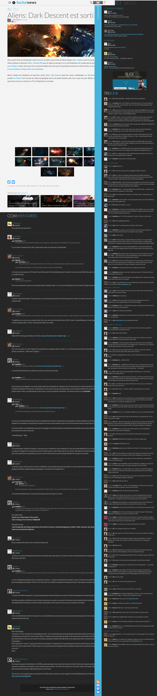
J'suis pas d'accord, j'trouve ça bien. (126, 26)
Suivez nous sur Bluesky (112, 692)
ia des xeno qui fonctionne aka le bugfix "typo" (49, 336)
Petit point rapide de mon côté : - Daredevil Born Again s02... (133, 59)
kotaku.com (132, 654)
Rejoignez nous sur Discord (112, 685)
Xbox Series (53, 185)
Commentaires (127, 7)
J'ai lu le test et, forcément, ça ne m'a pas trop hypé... (131, 16)
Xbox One (9, 185)
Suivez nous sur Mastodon (112, 688)
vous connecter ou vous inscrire (57, 689)
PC (5, 185)
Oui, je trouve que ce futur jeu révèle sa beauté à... (130, 37)
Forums (123, 41)
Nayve (123, 44)
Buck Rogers (14, 20)
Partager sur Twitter (5, 182)
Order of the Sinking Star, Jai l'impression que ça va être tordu (135, 24)
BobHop (124, 11)
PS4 (35, 185)
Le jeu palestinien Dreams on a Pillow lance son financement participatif (134, 34)
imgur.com (131, 528)
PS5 (38, 185)
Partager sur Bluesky (10, 182)
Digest (144, 2)
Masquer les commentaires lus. (102, 215)
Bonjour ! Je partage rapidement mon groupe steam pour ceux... (133, 69)
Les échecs (120, 50)
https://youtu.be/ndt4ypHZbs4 (19, 676)
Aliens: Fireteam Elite (32, 63)
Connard (124, 20)
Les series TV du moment (125, 58)
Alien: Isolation (74, 60)
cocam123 (124, 63)
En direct (126, 2)
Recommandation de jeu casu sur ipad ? (129, 48)
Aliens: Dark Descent (50, 75)
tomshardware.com (135, 381)
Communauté (112, 338)
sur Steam (14, 78)
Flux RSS (112, 681)
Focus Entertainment (17, 185)
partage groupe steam (124, 67)
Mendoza (124, 54)
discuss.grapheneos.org (128, 339)
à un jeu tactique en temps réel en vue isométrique (22, 69)
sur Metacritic (87, 75)
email (12, 21)
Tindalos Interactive (28, 185)
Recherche (88, 2)
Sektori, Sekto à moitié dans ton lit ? (128, 15)
